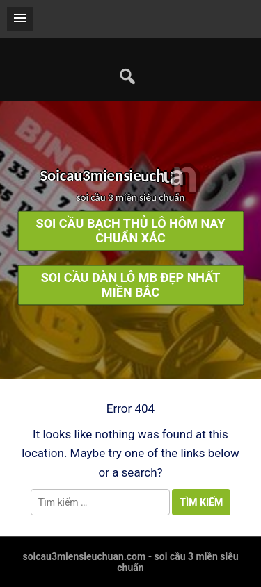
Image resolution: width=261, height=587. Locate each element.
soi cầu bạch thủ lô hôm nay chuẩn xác (131, 231)
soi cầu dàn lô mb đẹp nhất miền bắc (131, 285)
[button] (20, 19)
